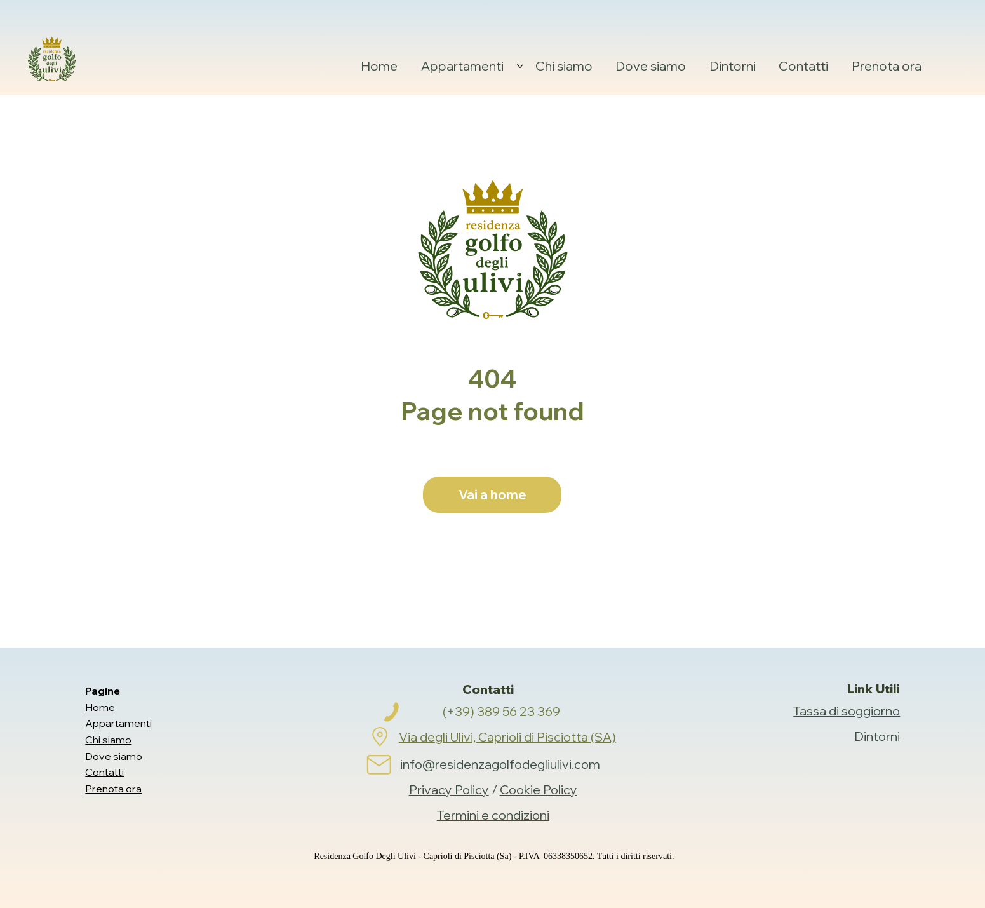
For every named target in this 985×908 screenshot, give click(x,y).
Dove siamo (113, 756)
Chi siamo (108, 739)
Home (100, 707)
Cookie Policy (538, 789)
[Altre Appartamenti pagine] (520, 66)
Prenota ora (113, 788)
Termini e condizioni (493, 815)
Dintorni (877, 736)
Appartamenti (118, 723)
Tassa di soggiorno (846, 711)
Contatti (104, 772)
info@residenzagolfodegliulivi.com (500, 764)
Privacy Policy (449, 789)
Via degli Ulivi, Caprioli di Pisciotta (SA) (507, 737)
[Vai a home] (492, 495)
